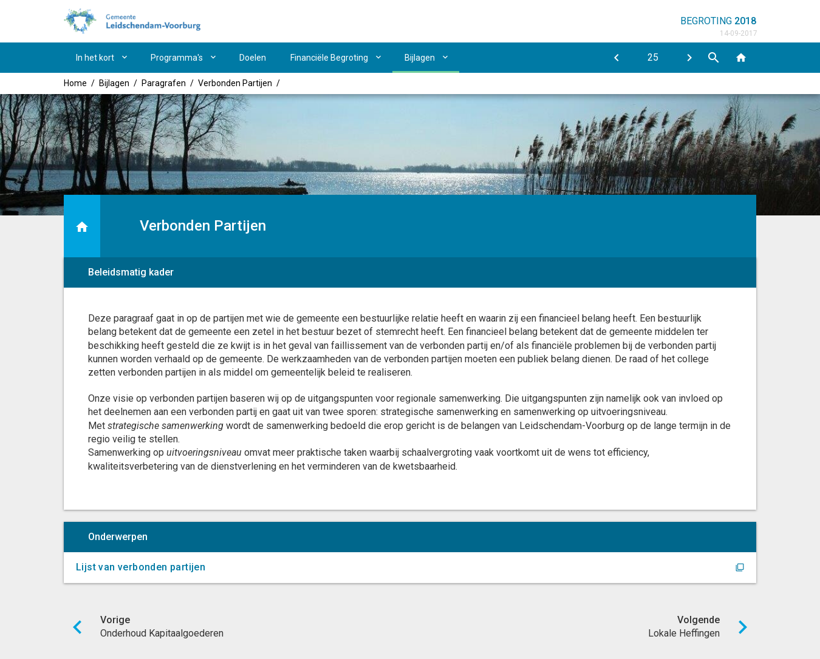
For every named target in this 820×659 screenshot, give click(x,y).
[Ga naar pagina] (653, 57)
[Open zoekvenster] (714, 57)
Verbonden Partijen (235, 83)
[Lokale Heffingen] (689, 57)
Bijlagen (420, 58)
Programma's (177, 58)
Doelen (252, 58)
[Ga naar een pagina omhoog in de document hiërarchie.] (82, 226)
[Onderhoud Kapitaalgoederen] (616, 57)
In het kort (95, 58)
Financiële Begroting (329, 58)
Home (75, 83)
